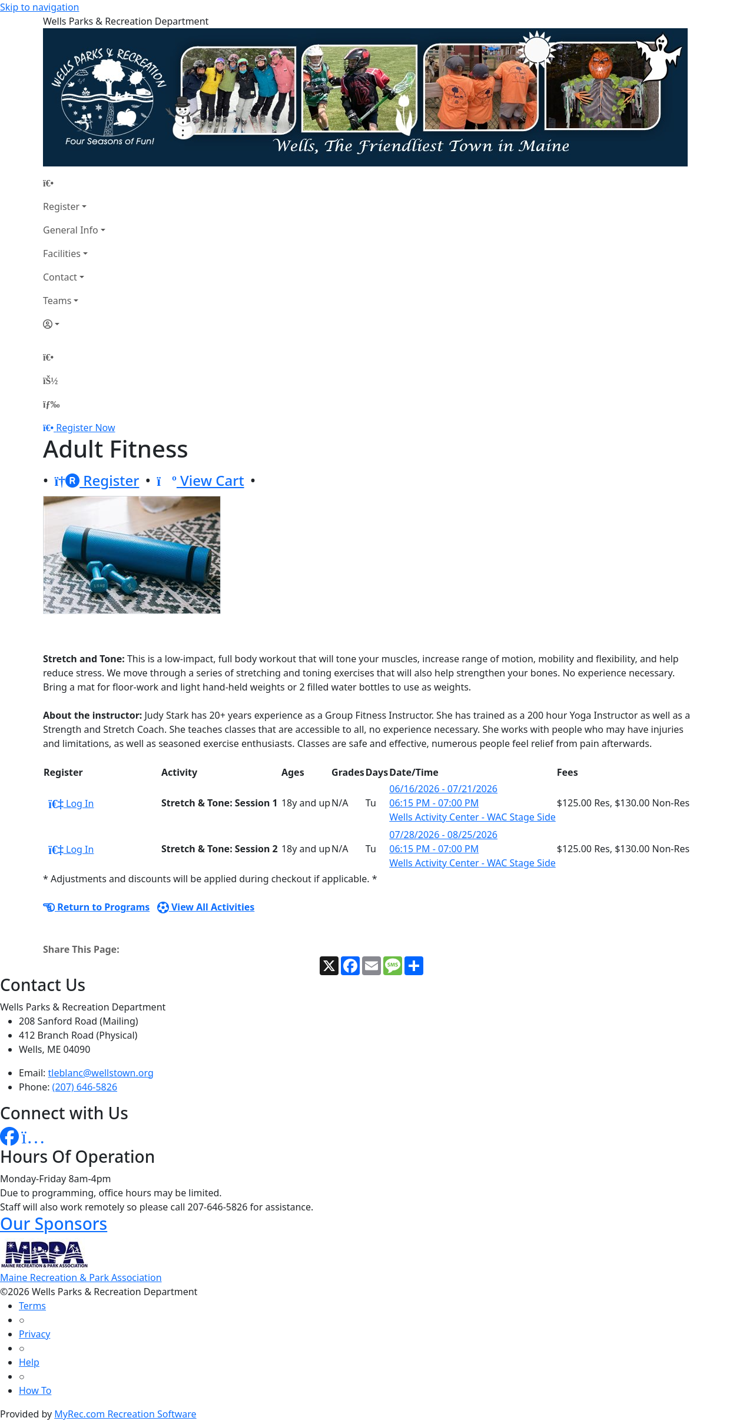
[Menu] (51, 404)
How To (35, 1390)
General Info (70, 230)
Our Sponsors (53, 1223)
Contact (60, 277)
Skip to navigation (39, 7)
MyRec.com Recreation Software (125, 1413)
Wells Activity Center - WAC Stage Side (472, 816)
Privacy (34, 1333)
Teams (57, 300)
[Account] (74, 324)
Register (61, 206)
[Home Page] (74, 183)
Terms (32, 1305)
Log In (71, 803)
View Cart (200, 480)
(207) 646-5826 (84, 1086)
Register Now (85, 427)
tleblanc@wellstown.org (101, 1072)
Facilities (62, 253)
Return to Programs (96, 906)
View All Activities (206, 906)
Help (29, 1362)
